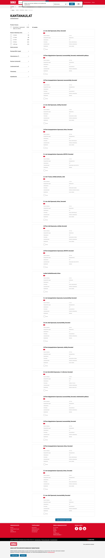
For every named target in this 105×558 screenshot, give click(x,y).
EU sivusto (55, 527)
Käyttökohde (13, 76)
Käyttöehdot (38, 540)
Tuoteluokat (36, 525)
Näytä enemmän (14, 47)
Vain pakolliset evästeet (88, 544)
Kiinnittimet (22, 10)
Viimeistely (13, 71)
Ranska (55, 530)
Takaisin (13, 10)
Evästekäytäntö (53, 540)
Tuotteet (12, 6)
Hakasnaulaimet (35, 529)
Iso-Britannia (56, 533)
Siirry (71, 4)
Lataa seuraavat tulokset (63, 520)
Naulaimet (34, 527)
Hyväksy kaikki (15, 555)
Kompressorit (35, 530)
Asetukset (23, 555)
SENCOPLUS (21, 6)
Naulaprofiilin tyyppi (15, 51)
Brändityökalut (87, 2)
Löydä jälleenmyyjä (14, 529)
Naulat (26, 10)
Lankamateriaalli (14, 66)
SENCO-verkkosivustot (60, 525)
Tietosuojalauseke (45, 540)
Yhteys (93, 2)
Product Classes (14, 25)
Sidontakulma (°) (14, 56)
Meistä (11, 527)
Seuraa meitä (78, 525)
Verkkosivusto (14, 525)
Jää (78, 4)
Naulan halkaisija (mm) (16, 32)
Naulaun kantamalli (15, 61)
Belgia (54, 529)
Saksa (54, 531)
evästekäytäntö (51, 552)
